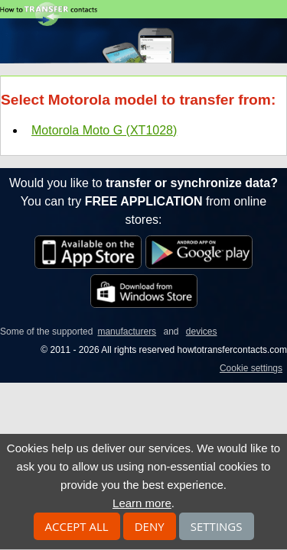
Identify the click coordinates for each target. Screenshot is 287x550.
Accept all (77, 526)
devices (201, 331)
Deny (150, 526)
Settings (217, 526)
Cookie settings (251, 368)
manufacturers (126, 331)
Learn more (142, 503)
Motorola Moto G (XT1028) (104, 130)
